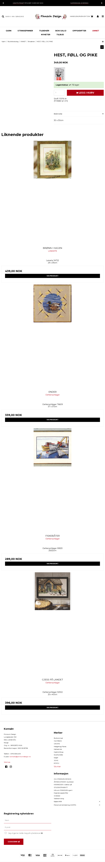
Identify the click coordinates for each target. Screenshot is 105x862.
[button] (102, 47)
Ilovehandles (58, 755)
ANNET (95, 31)
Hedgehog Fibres (60, 746)
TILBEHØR (44, 31)
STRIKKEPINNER (25, 31)
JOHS (56, 760)
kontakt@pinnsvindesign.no (20, 757)
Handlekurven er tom (82, 16)
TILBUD (60, 34)
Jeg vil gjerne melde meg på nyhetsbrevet (29, 832)
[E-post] (27, 827)
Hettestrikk (58, 749)
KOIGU (56, 763)
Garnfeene (58, 741)
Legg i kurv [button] (84, 92)
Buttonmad (58, 738)
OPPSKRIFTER (79, 31)
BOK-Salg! (60, 31)
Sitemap (7, 762)
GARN (8, 31)
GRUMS (57, 744)
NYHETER (45, 34)
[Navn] (27, 820)
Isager (56, 758)
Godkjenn (12, 842)
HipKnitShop (58, 752)
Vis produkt (52, 276)
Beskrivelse (58, 114)
